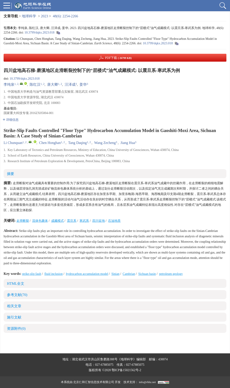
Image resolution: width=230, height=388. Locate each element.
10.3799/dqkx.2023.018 (39, 32)
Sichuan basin (147, 274)
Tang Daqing (77, 143)
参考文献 (17, 295)
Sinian (115, 274)
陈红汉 (35, 84)
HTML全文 (15, 283)
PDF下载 (118, 58)
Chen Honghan (50, 143)
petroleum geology (171, 274)
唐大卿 (52, 84)
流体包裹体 (40, 220)
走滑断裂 (22, 220)
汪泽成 (70, 84)
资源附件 (16, 328)
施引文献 (14, 317)
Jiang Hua (127, 143)
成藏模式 (57, 220)
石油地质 (114, 220)
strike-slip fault (31, 274)
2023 (44, 16)
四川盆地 (98, 220)
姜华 (83, 84)
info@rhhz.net (147, 382)
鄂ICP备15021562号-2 (126, 370)
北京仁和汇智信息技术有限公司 (93, 382)
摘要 (10, 174)
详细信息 (11, 119)
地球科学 (29, 16)
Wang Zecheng (105, 143)
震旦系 (71, 220)
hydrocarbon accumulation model (87, 274)
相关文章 (14, 306)
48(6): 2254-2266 (65, 16)
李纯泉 (9, 84)
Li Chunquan (13, 143)
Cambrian (129, 274)
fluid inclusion (53, 274)
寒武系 (84, 220)
